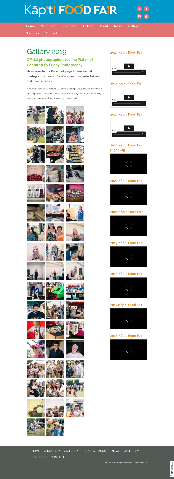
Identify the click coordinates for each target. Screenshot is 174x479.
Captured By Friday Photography (55, 65)
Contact (51, 33)
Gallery (133, 26)
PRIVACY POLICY (140, 463)
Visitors (67, 26)
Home (30, 26)
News (118, 26)
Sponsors (32, 33)
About (103, 26)
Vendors (47, 26)
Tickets (88, 26)
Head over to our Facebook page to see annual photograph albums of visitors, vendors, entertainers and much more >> (63, 76)
